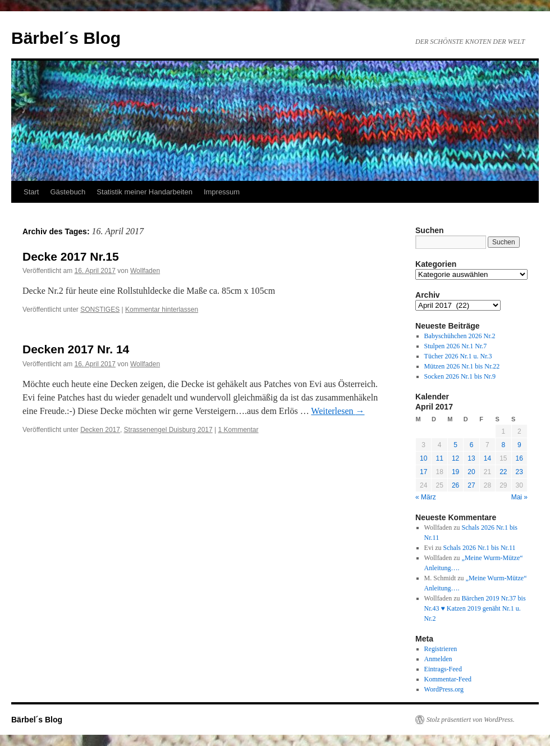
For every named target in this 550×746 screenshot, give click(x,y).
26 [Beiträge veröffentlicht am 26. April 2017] (455, 485)
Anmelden (438, 659)
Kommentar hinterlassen (161, 309)
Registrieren (440, 649)
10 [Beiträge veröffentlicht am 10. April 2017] (423, 458)
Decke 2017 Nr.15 (70, 256)
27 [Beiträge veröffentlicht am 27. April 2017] (471, 485)
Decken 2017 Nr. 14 (75, 349)
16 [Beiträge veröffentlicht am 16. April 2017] (519, 458)
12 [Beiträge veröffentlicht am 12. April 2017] (455, 458)
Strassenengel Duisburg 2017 (168, 430)
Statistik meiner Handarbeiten (144, 192)
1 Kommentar (238, 430)
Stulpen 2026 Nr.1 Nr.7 (455, 346)
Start (31, 192)
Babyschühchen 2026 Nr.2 (460, 336)
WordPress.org (444, 689)
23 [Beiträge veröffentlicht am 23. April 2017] (519, 472)
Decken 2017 (100, 430)
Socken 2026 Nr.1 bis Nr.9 (460, 376)
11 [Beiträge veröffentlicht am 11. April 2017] (439, 458)
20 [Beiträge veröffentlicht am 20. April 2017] (471, 472)
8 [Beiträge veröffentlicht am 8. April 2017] (503, 445)
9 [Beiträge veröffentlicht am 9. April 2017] (519, 445)
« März (425, 497)
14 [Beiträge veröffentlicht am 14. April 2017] (487, 458)
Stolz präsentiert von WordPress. (471, 720)
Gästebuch (67, 192)
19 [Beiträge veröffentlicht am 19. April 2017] (455, 472)
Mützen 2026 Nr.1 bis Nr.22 (462, 366)
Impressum (222, 192)
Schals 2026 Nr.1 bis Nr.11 (479, 548)
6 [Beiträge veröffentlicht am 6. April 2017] (472, 445)
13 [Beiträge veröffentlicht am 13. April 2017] (471, 458)
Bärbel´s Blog (66, 38)
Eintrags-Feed (443, 669)
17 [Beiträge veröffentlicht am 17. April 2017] (423, 472)
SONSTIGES (100, 309)
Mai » (519, 497)
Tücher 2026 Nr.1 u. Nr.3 (458, 356)
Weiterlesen (337, 411)
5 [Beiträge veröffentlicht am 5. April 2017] (455, 445)
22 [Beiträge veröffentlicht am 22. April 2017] (503, 472)
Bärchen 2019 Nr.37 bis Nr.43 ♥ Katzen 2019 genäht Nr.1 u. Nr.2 (475, 608)
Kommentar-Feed (447, 679)
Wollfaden (145, 271)
